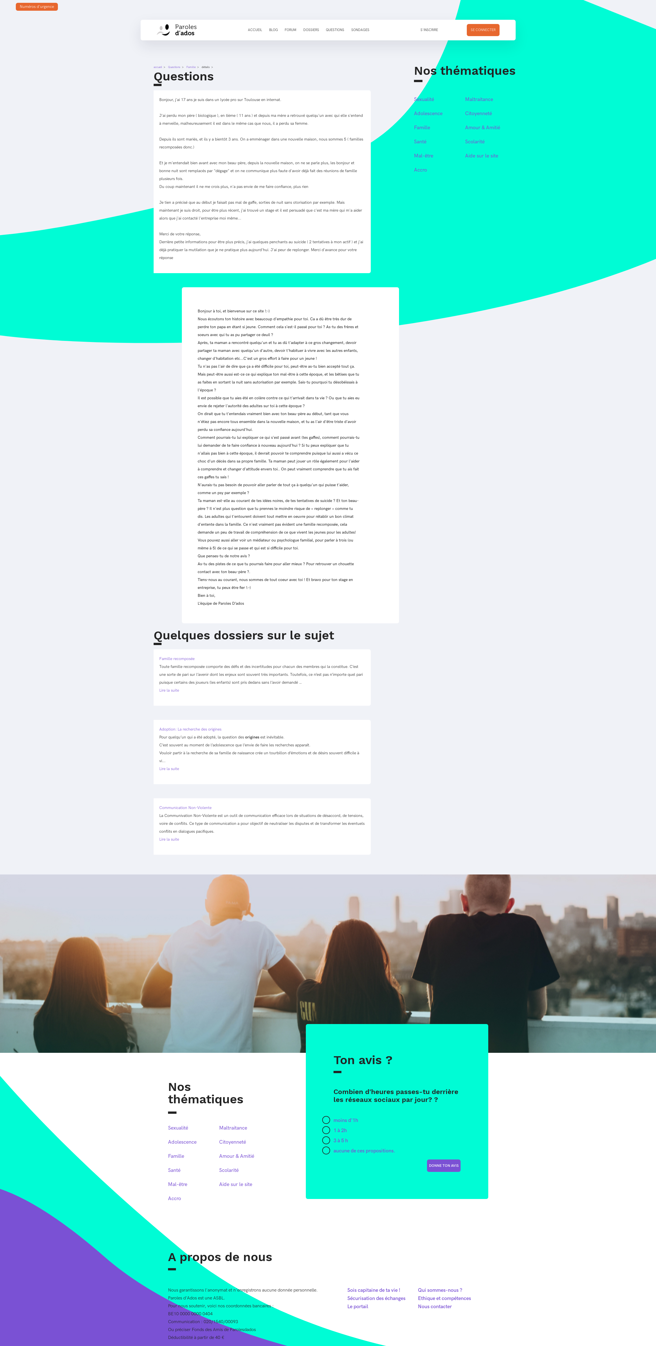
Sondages (360, 30)
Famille (191, 67)
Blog (273, 30)
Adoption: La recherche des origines (190, 729)
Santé (420, 142)
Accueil (255, 30)
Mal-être (423, 156)
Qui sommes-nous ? (440, 1290)
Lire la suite (169, 690)
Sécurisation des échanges (376, 1298)
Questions (335, 30)
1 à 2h (340, 1131)
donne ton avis (444, 1165)
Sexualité (424, 99)
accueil (158, 67)
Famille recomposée (177, 658)
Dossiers (311, 30)
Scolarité (475, 142)
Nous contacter (435, 1307)
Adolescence (428, 114)
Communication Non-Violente (185, 807)
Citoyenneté (478, 114)
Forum (290, 30)
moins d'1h (346, 1120)
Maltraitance (479, 99)
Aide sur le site (481, 156)
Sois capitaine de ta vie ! (373, 1290)
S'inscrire (429, 30)
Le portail (357, 1307)
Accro (420, 170)
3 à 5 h (341, 1141)
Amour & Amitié (482, 128)
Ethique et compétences (444, 1298)
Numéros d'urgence (37, 6)
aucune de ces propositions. (364, 1151)
